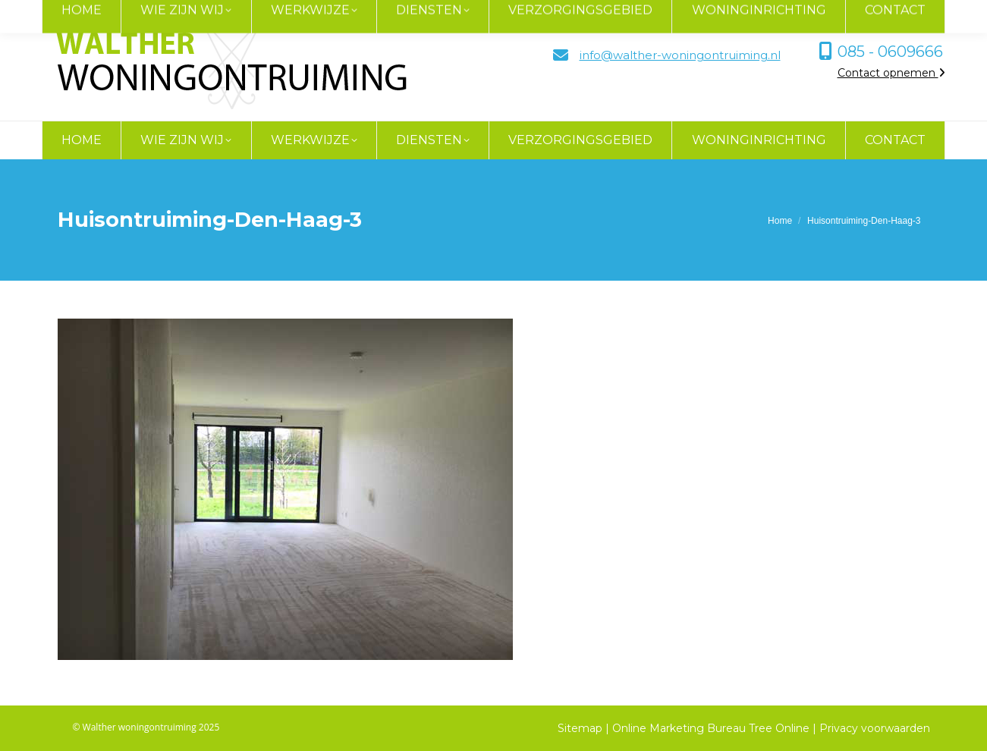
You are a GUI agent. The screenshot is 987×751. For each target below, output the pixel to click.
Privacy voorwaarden (874, 728)
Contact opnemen (891, 73)
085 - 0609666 (890, 51)
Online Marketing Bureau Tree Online (712, 728)
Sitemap (580, 728)
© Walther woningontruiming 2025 (146, 727)
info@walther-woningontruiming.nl (680, 55)
